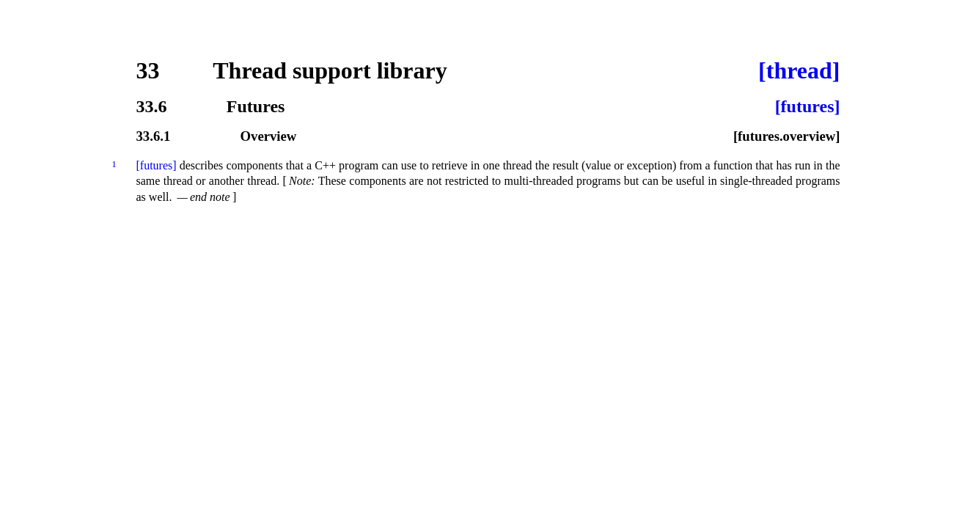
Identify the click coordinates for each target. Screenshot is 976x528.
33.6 (151, 106)
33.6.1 (153, 137)
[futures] (807, 106)
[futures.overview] (786, 137)
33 (148, 70)
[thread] (799, 70)
